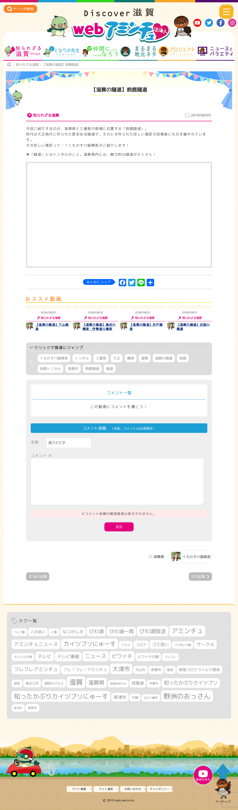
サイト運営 (106, 789)
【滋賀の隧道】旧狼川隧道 (193, 327)
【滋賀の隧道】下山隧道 (52, 327)
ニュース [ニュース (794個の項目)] (95, 656)
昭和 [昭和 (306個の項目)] (17, 683)
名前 (35, 442)
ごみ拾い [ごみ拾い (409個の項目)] (37, 631)
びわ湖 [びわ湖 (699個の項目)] (96, 631)
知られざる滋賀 (23, 51)
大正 (116, 358)
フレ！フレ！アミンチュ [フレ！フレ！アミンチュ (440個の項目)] (85, 669)
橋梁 (130, 358)
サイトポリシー (159, 789)
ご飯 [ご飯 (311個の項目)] (54, 632)
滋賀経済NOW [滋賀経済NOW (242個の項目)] (118, 683)
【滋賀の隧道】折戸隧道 (146, 327)
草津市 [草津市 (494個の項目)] (120, 697)
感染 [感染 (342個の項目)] (170, 670)
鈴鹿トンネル (50, 368)
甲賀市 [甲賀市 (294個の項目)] (153, 683)
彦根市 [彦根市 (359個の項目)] (156, 669)
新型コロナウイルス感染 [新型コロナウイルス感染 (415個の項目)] (199, 669)
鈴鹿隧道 (92, 368)
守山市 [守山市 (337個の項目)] (140, 670)
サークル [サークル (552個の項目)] (205, 644)
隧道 (109, 368)
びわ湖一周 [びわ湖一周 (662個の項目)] (121, 631)
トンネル (82, 358)
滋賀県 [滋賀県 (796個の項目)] (96, 682)
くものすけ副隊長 (54, 358)
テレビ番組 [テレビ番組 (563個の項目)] (68, 656)
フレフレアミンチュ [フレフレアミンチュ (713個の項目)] (36, 669)
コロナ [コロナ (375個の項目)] (141, 644)
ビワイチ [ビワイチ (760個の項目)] (122, 656)
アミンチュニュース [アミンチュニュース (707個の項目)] (36, 644)
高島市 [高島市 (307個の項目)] (32, 708)
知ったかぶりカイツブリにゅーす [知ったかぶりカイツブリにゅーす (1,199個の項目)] (61, 696)
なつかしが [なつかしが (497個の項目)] (73, 632)
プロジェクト (177, 51)
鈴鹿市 (73, 368)
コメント (42, 455)
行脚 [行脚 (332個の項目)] (135, 697)
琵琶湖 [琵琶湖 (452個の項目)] (138, 683)
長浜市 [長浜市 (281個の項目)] (18, 708)
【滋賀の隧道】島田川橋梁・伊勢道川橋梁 (99, 327)
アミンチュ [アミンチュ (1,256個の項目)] (187, 630)
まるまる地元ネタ (138, 51)
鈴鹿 (182, 358)
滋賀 (144, 358)
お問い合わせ (132, 789)
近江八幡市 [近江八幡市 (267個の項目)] (151, 698)
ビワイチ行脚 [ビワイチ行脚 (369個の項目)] (148, 656)
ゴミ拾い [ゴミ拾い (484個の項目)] (160, 644)
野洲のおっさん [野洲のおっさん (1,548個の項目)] (187, 696)
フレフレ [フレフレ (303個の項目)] (170, 657)
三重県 (101, 358)
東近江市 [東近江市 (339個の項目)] (32, 683)
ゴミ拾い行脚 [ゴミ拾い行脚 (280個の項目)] (182, 645)
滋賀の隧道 (163, 358)
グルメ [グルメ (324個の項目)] (125, 645)
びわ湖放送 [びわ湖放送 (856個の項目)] (152, 631)
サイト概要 (79, 789)
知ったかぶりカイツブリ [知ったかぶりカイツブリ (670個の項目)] (191, 682)
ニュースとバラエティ (215, 51)
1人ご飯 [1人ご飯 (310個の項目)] (19, 632)
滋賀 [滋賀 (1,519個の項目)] (76, 682)
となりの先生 (61, 51)
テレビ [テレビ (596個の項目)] (45, 656)
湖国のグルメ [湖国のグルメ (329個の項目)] (54, 683)
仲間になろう (100, 51)
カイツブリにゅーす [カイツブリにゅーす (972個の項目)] (89, 644)
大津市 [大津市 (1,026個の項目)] (121, 669)
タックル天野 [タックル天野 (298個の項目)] (23, 657)
